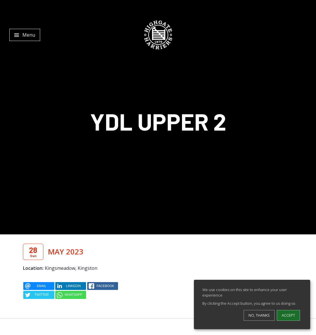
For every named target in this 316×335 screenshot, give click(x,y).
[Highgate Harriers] (158, 35)
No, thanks (259, 315)
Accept (288, 315)
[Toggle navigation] (24, 35)
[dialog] (252, 304)
